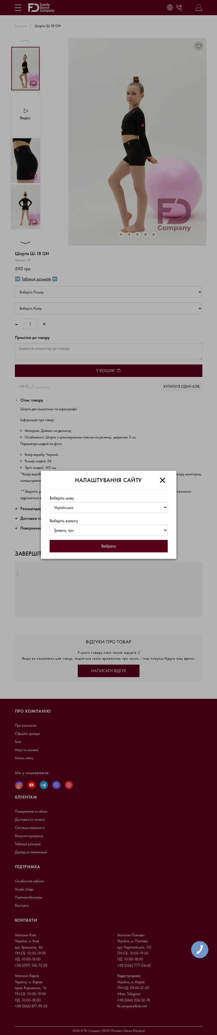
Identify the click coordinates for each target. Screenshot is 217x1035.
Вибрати (108, 546)
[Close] (162, 480)
